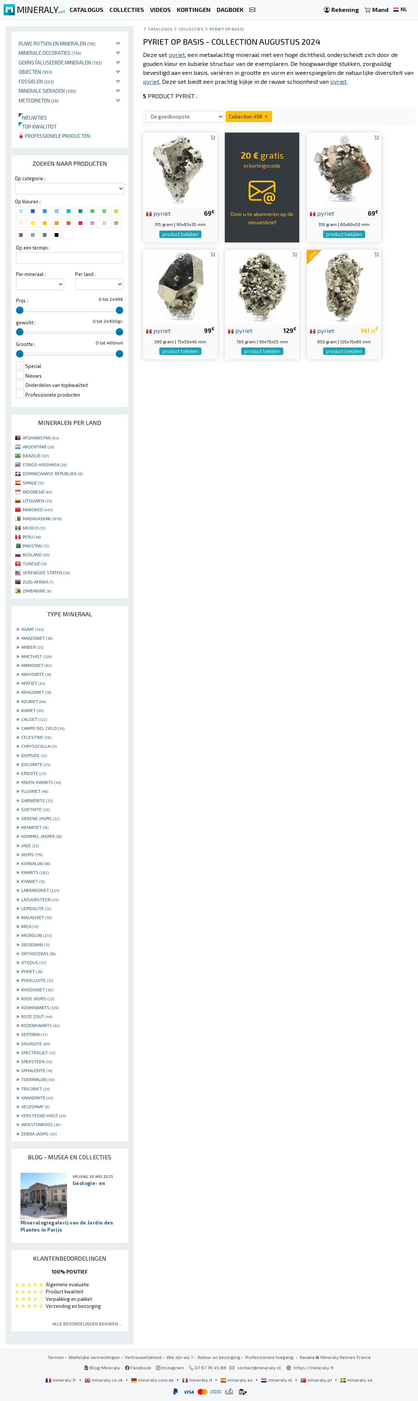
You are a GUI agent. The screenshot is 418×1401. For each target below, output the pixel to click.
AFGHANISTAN (41, 437)
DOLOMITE (35, 764)
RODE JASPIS (37, 998)
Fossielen (36, 81)
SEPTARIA (34, 1034)
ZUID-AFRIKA (38, 581)
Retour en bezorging (219, 1357)
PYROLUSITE (37, 980)
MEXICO (34, 527)
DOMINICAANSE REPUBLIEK (53, 473)
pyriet (158, 213)
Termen (56, 1357)
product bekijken (180, 234)
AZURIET (33, 701)
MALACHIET (36, 917)
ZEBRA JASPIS (39, 1133)
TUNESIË (35, 563)
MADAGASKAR (42, 518)
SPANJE (33, 482)
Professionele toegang (270, 1357)
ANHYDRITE (36, 674)
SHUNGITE (35, 1043)
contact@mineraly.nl (259, 1367)
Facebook (138, 1367)
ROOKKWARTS (39, 1007)
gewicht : (26, 322)
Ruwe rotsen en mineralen (57, 43)
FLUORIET (34, 791)
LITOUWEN (37, 500)
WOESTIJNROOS (40, 1124)
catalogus (160, 28)
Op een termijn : (33, 248)
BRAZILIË (36, 455)
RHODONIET (37, 989)
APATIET (33, 683)
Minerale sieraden (47, 91)
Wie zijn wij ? (179, 1357)
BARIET (32, 710)
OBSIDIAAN (35, 944)
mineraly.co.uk (104, 1379)
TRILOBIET (35, 1088)
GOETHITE (35, 809)
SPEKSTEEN (36, 1061)
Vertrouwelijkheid (143, 1357)
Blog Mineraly (102, 1367)
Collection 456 (249, 116)
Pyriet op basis (227, 28)
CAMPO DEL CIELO (42, 728)
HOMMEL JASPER (41, 836)
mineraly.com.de (153, 1379)
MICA (30, 926)
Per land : (85, 274)
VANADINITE (37, 1097)
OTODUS (33, 962)
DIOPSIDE (34, 755)
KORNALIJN (35, 863)
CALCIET (34, 719)
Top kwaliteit (38, 126)
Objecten (35, 72)
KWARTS (35, 872)
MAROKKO (37, 509)
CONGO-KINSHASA (45, 464)
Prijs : (22, 301)
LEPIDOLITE (36, 908)
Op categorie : (30, 178)
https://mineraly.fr (314, 1367)
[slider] (19, 310)
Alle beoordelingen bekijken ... (87, 1323)
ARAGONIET (36, 692)
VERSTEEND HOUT (43, 1115)
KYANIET (33, 881)
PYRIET (31, 971)
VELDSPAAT (35, 1106)
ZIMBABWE (37, 590)
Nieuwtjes (33, 117)
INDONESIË (37, 491)
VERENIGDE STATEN (46, 572)
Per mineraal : (31, 274)
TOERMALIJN (38, 1079)
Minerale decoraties (50, 53)
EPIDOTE (33, 773)
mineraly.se (356, 1379)
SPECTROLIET (38, 1052)
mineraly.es (237, 1379)
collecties (191, 28)
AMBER (32, 646)
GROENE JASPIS (40, 818)
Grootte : (25, 344)
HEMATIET (34, 827)
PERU (32, 536)
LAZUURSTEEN (40, 899)
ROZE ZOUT (36, 1016)
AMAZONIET (36, 638)
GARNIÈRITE (37, 800)
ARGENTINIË (38, 446)
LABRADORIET (40, 890)
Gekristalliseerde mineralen (60, 62)
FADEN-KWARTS (41, 782)
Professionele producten (54, 136)
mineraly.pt (316, 1379)
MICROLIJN (36, 935)
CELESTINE (36, 737)
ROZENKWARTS (40, 1025)
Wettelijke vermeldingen (94, 1357)
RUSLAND (36, 554)
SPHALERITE (36, 1070)
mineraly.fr (61, 1379)
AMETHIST (36, 656)
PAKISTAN (36, 545)
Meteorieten (39, 100)
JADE (30, 845)
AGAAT (32, 629)
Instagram (170, 1367)
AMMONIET (36, 665)
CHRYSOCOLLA (39, 746)
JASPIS (31, 854)
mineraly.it (197, 1379)
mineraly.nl (277, 1379)
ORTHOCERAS (38, 953)
